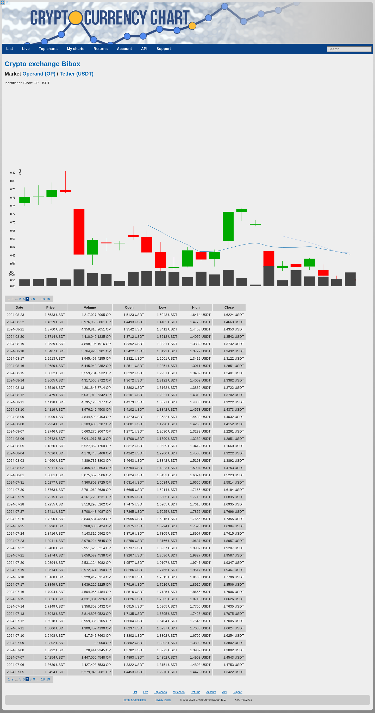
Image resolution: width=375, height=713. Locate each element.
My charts (75, 49)
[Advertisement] (187, 124)
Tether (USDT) (76, 74)
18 (43, 299)
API (144, 49)
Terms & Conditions (134, 699)
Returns (100, 49)
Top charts (48, 49)
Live (26, 49)
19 (48, 299)
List (9, 49)
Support (164, 49)
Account (124, 49)
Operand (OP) (38, 74)
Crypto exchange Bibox (42, 64)
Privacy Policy (163, 699)
